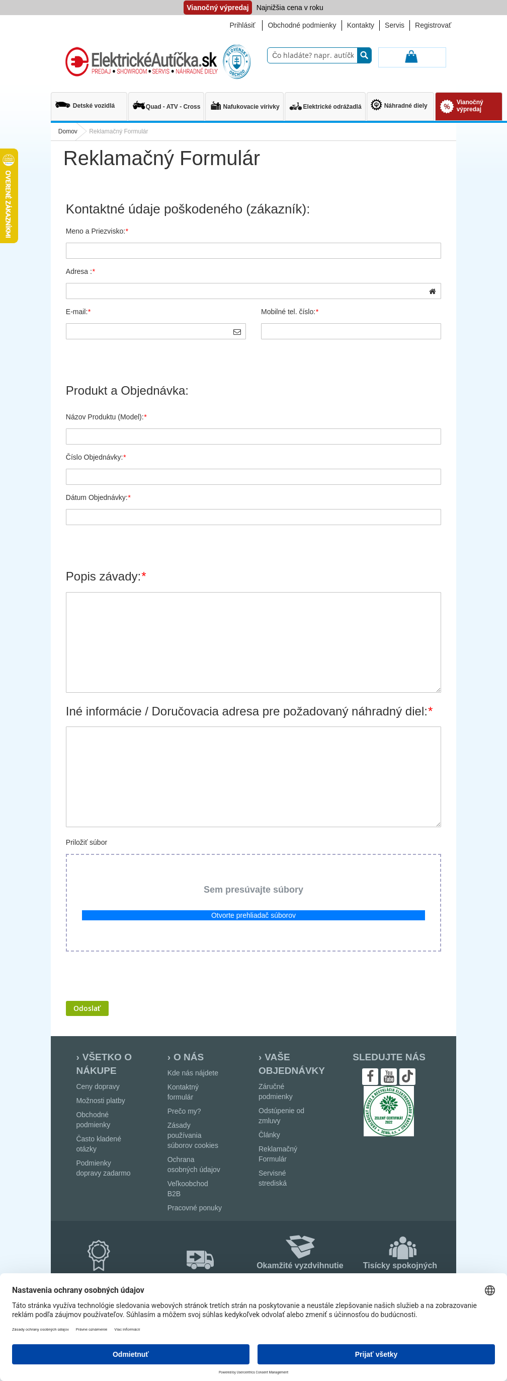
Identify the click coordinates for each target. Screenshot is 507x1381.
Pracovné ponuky (194, 1208)
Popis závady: (106, 576)
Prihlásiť (242, 25)
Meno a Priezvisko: (97, 231)
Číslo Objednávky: (96, 457)
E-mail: (78, 312)
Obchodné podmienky (302, 25)
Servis (394, 25)
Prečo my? (184, 1111)
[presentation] (142, 976)
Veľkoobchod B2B (187, 1189)
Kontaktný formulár (183, 1092)
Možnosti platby (100, 1101)
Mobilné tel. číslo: (289, 312)
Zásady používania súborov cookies (192, 1135)
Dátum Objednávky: (98, 497)
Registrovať (433, 25)
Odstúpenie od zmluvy (281, 1116)
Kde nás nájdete (192, 1073)
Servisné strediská (273, 1178)
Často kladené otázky (98, 1144)
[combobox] (319, 55)
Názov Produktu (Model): (106, 417)
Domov (67, 131)
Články (269, 1135)
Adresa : (80, 271)
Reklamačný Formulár (278, 1154)
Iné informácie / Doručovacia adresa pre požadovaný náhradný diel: (249, 711)
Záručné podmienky (276, 1091)
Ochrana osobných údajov (193, 1164)
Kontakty (360, 25)
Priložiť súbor (86, 842)
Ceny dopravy (97, 1086)
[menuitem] (89, 102)
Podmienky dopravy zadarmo (103, 1168)
